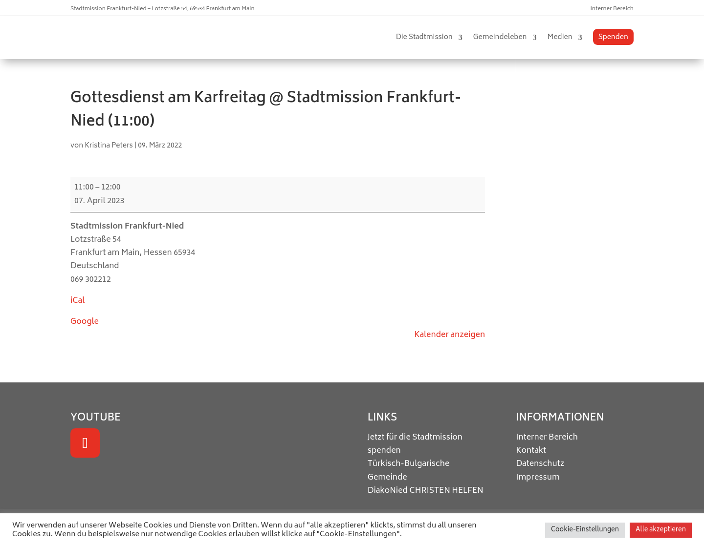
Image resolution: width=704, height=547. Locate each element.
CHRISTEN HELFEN (446, 491)
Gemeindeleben (500, 37)
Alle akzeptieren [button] (661, 530)
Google (84, 322)
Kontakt (531, 451)
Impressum (537, 477)
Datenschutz (540, 464)
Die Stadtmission (424, 37)
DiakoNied (388, 491)
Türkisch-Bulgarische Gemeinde (409, 470)
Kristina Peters (109, 146)
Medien (560, 37)
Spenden (613, 37)
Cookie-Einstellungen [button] (585, 530)
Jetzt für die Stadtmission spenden (415, 444)
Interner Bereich (612, 9)
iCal (77, 301)
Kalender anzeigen (449, 335)
